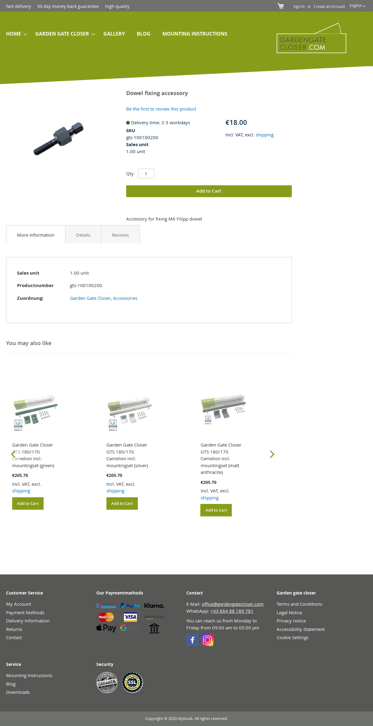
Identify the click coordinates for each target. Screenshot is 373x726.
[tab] (35, 234)
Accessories (125, 298)
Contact (14, 637)
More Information (35, 235)
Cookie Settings (293, 637)
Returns (14, 629)
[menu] (130, 34)
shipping (265, 135)
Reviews (120, 235)
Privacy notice (291, 621)
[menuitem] (14, 34)
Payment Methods (25, 612)
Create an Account (329, 6)
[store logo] (308, 38)
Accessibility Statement (301, 629)
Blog (11, 684)
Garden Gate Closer (90, 298)
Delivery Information (28, 621)
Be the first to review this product (161, 109)
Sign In (299, 6)
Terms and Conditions (299, 604)
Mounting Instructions (29, 675)
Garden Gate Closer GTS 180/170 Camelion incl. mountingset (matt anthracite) (221, 458)
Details (83, 235)
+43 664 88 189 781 (232, 611)
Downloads (18, 692)
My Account (18, 604)
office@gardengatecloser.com (233, 604)
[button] (358, 6)
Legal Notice (289, 612)
